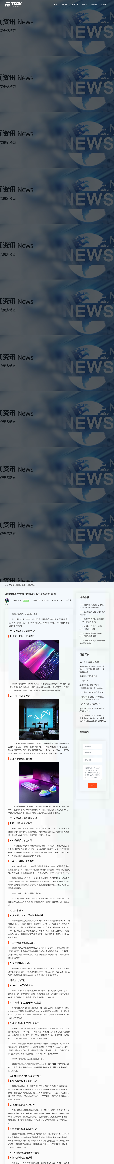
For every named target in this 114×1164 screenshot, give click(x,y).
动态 (23, 585)
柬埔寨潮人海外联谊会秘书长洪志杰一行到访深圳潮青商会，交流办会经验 (91, 669)
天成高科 (16, 585)
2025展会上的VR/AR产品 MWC (91, 692)
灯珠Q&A (31, 585)
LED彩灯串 (83, 680)
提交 (92, 785)
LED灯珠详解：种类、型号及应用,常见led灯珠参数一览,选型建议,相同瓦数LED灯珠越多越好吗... (92, 718)
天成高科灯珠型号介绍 (88, 676)
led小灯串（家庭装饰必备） (90, 662)
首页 (55, 4)
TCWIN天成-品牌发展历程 (89, 704)
